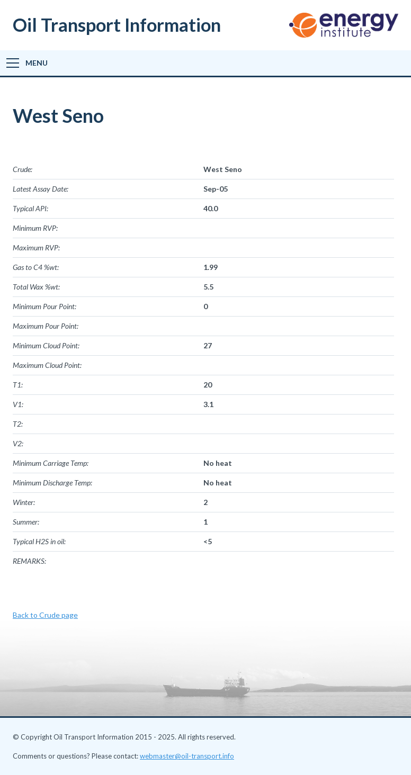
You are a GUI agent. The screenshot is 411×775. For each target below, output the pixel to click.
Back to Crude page (45, 614)
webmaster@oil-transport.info (187, 756)
